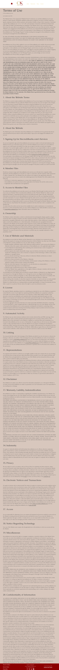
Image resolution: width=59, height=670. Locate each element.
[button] (12, 3)
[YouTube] (33, 669)
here (31, 49)
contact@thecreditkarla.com (11, 209)
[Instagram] (29, 669)
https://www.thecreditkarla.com (40, 503)
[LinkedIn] (31, 669)
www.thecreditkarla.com (31, 119)
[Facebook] (27, 669)
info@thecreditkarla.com (31, 666)
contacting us (46, 476)
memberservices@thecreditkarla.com (40, 154)
